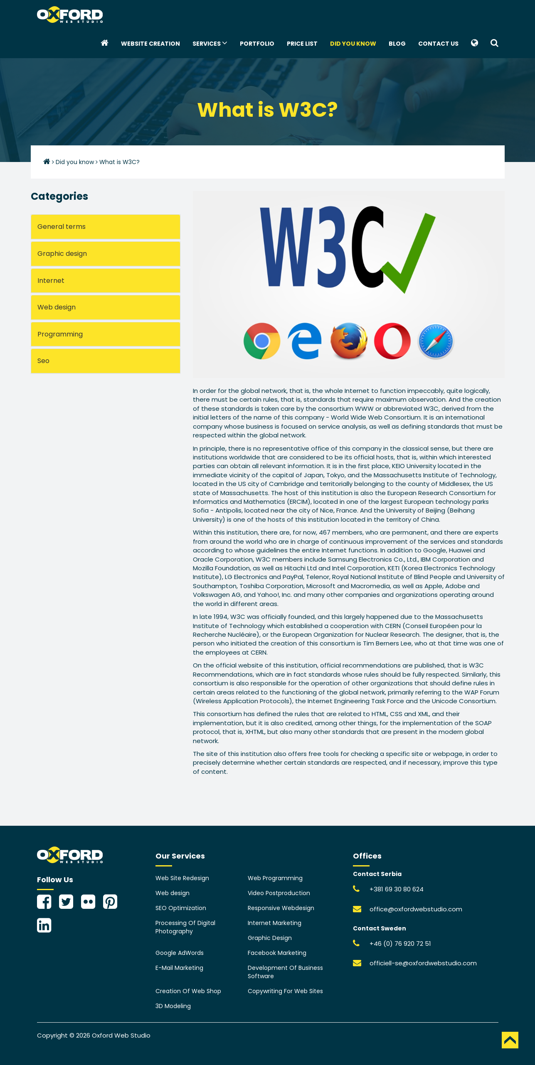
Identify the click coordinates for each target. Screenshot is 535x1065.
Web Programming (275, 878)
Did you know (353, 43)
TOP (510, 1040)
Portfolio (257, 43)
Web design (172, 893)
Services (209, 43)
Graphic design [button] (62, 253)
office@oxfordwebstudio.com (416, 909)
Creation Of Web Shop (188, 991)
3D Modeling (173, 1006)
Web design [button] (56, 307)
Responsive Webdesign (281, 908)
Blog (397, 43)
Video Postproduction (279, 893)
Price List (302, 43)
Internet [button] (50, 280)
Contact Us (438, 43)
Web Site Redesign (182, 878)
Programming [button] (60, 334)
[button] (474, 43)
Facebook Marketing (277, 953)
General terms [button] (61, 226)
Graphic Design (270, 938)
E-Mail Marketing (179, 968)
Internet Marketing (274, 923)
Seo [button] (43, 361)
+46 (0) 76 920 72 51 (400, 943)
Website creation (150, 43)
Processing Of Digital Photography (185, 927)
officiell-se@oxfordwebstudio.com (423, 963)
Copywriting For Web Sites (285, 991)
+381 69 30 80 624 (397, 889)
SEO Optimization (180, 908)
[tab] (105, 227)
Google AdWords (179, 953)
